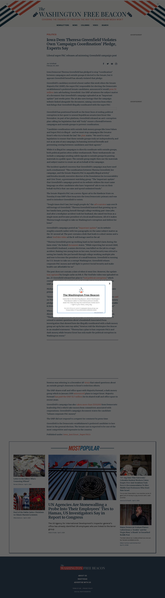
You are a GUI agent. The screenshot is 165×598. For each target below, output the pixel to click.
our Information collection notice (86, 310)
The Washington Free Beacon (81, 295)
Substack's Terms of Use (88, 308)
